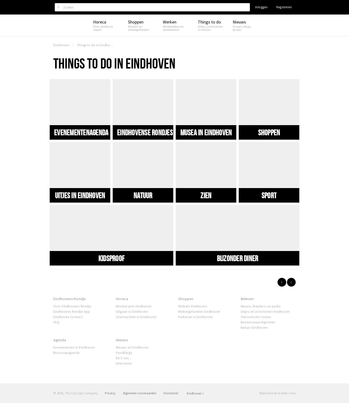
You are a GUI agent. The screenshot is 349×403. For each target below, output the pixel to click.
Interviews (124, 363)
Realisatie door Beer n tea (277, 393)
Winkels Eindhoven (192, 306)
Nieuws (122, 339)
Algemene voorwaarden (140, 393)
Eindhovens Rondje (69, 298)
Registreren (284, 7)
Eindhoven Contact (67, 317)
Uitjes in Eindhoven (80, 195)
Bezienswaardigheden (258, 322)
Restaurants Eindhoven (134, 306)
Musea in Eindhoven (206, 132)
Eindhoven (195, 393)
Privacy (110, 393)
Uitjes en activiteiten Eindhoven (265, 311)
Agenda (59, 339)
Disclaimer (171, 393)
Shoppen (269, 132)
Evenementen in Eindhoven (74, 347)
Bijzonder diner (237, 258)
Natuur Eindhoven (254, 327)
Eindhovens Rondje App (71, 311)
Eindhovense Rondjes (145, 132)
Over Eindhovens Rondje (72, 306)
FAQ (56, 322)
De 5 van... (123, 358)
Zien (205, 195)
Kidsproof (111, 258)
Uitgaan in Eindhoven (132, 311)
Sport (269, 195)
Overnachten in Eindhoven (136, 317)
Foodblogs (124, 352)
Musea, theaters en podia (261, 306)
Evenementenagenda (81, 132)
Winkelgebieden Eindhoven (199, 311)
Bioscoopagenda (66, 352)
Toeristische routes (256, 317)
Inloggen (261, 7)
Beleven (247, 298)
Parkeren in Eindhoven (195, 317)
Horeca (122, 298)
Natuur (143, 195)
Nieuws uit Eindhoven (132, 347)
